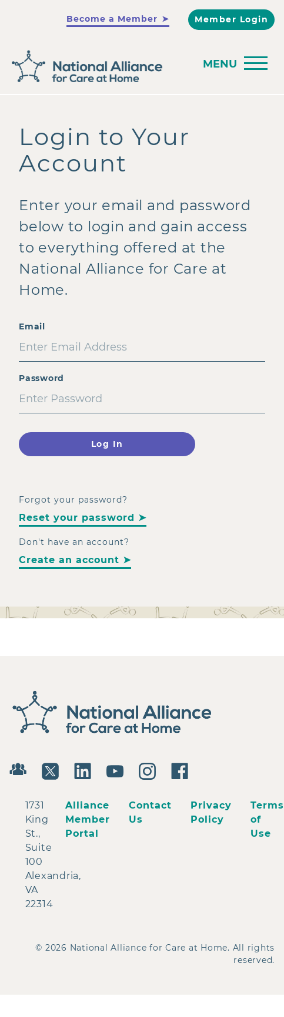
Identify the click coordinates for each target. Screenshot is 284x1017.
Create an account (69, 559)
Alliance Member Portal (87, 819)
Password (41, 378)
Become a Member (112, 19)
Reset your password (77, 517)
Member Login (231, 19)
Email (32, 326)
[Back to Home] (139, 67)
